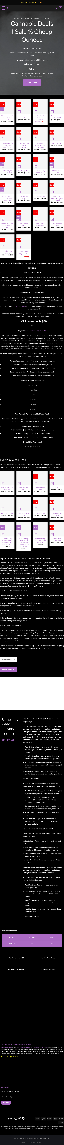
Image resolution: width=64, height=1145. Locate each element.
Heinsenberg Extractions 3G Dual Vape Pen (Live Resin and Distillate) (24, 542)
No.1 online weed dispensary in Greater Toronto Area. (32, 1047)
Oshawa (31, 76)
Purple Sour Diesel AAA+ (24, 514)
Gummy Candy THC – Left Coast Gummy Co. (7, 198)
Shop (16, 1138)
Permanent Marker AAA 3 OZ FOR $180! (40, 145)
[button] (3, 8)
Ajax (51, 73)
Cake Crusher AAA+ (23, 224)
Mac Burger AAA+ (23, 171)
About (36, 1138)
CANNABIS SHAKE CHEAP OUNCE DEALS (7, 225)
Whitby (25, 76)
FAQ (41, 1138)
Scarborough (36, 73)
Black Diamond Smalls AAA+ (40, 224)
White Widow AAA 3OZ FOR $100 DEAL (7, 118)
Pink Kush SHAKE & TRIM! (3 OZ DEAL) (24, 145)
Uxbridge (38, 76)
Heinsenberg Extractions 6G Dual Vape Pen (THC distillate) (7, 541)
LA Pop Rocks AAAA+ (56, 172)
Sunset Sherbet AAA (23, 117)
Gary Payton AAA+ (7, 513)
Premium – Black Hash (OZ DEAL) (56, 117)
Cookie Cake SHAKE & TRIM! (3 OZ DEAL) (57, 198)
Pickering (45, 73)
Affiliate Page (23, 1138)
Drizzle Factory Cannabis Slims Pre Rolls (40, 540)
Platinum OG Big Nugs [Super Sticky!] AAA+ (7, 145)
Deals (31, 1138)
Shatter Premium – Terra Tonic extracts (40, 118)
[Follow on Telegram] (23, 1118)
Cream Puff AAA (40, 196)
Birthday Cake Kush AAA (7, 252)
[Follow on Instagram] (15, 1118)
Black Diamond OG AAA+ (57, 224)
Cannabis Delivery (6, 1047)
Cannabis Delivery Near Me (35, 331)
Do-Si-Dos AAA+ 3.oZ (23, 197)
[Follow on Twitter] (19, 1118)
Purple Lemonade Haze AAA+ (7, 489)
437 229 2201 (21, 306)
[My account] (7, 8)
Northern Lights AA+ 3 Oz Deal (7, 172)
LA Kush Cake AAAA (23, 489)
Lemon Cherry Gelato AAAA (40, 172)
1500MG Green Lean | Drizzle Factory (24, 253)
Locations (46, 1138)
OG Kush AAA (56, 143)
